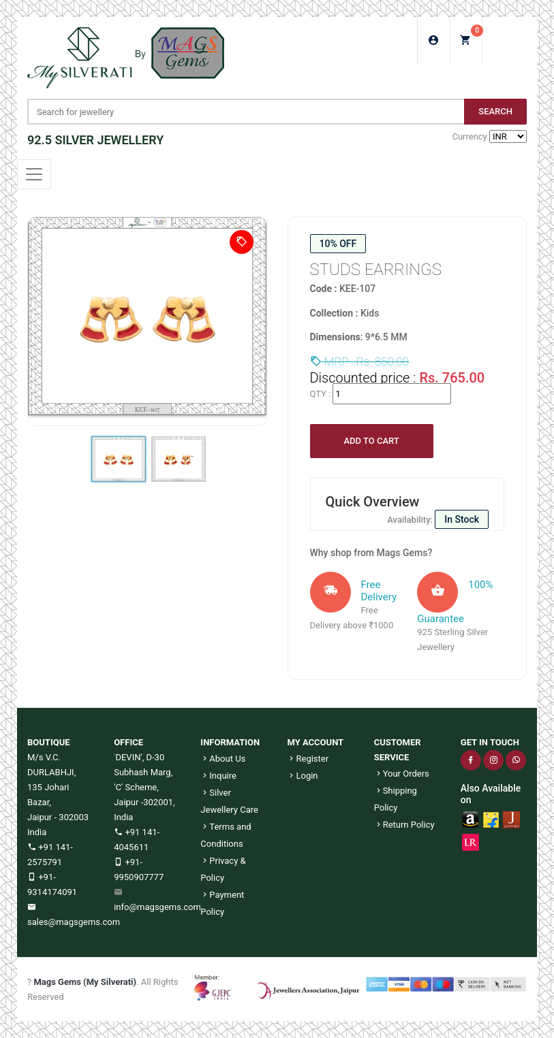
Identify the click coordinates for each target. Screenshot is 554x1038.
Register (307, 758)
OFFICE (128, 742)
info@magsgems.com (157, 907)
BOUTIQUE (48, 742)
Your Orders (401, 773)
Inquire (218, 776)
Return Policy (404, 825)
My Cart (471, 36)
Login (302, 776)
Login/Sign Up (434, 40)
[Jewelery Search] (245, 112)
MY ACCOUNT (315, 742)
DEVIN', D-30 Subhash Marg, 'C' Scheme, (143, 772)
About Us (222, 758)
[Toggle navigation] (34, 174)
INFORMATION (230, 742)
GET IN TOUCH (490, 742)
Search (495, 111)
